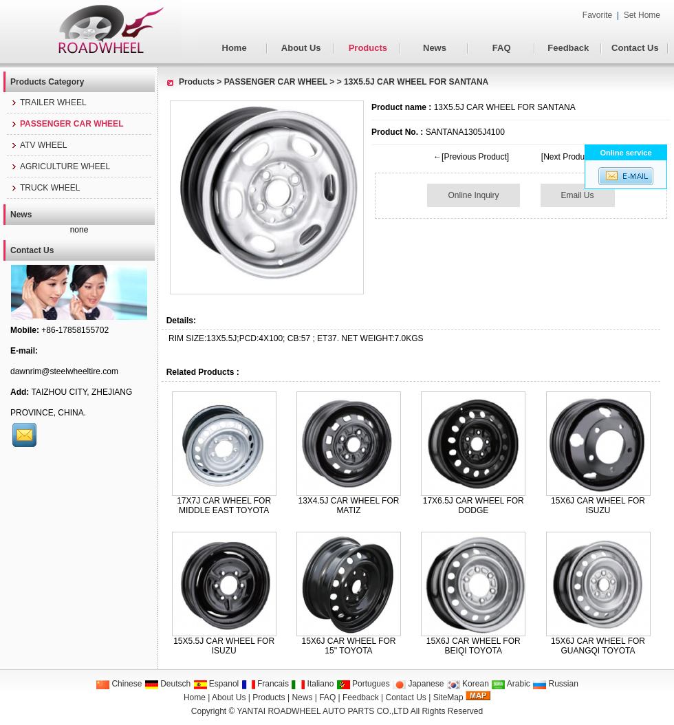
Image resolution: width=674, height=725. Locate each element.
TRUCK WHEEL (45, 188)
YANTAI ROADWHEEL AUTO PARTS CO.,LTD (323, 711)
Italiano (312, 684)
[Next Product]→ (571, 157)
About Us (301, 48)
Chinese (119, 684)
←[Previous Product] (471, 157)
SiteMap (448, 697)
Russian (555, 684)
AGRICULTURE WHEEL (60, 166)
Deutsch (167, 684)
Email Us (577, 195)
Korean (467, 684)
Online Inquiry (473, 195)
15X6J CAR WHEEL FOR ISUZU (598, 505)
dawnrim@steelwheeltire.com (64, 371)
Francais (265, 684)
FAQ (501, 48)
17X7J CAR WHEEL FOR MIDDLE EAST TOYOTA (224, 505)
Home (234, 48)
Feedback (568, 48)
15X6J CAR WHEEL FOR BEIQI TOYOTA (473, 646)
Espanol (216, 684)
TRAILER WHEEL (48, 102)
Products (368, 48)
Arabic (510, 684)
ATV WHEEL (38, 145)
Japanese (418, 684)
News (434, 48)
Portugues (363, 684)
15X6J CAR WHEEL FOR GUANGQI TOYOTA (598, 646)
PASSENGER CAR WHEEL (275, 82)
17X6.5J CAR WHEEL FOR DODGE (473, 505)
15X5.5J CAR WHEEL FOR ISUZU (223, 646)
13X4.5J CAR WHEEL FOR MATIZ (348, 505)
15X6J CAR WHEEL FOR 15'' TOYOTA (348, 646)
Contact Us (635, 48)
